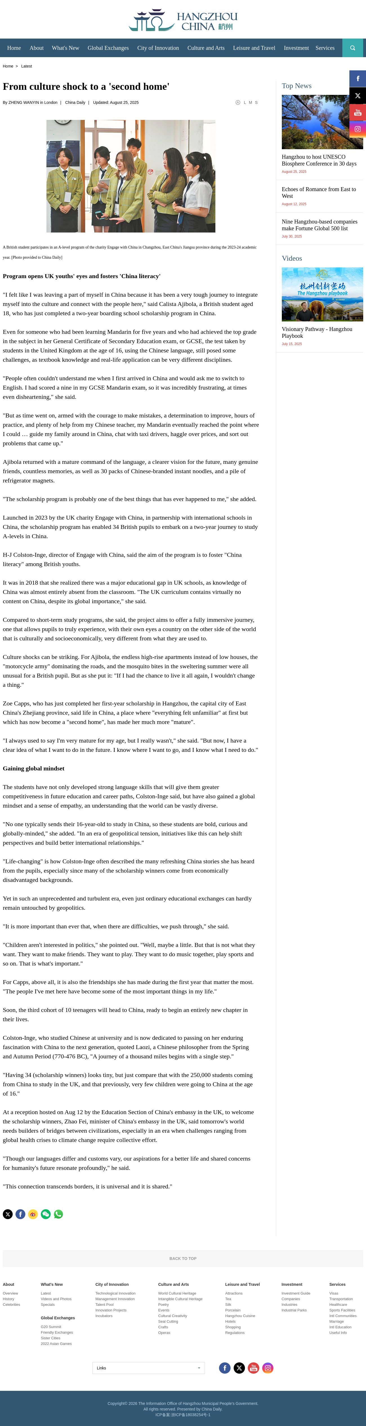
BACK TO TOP (183, 1258)
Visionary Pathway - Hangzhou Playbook (317, 332)
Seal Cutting (168, 1321)
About (8, 1284)
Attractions (233, 1293)
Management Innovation (115, 1299)
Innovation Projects (111, 1310)
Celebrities (11, 1304)
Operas (164, 1333)
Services (337, 1284)
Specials (48, 1304)
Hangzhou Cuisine (240, 1316)
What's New (52, 1284)
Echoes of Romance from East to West (319, 192)
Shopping (233, 1327)
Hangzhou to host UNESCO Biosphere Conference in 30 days (319, 160)
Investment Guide (296, 1293)
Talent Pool (104, 1304)
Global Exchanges (58, 1318)
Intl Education (340, 1327)
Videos (292, 258)
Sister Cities (50, 1338)
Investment (292, 1284)
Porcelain (232, 1310)
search (352, 48)
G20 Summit (51, 1327)
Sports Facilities (342, 1310)
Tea (228, 1299)
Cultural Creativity (172, 1316)
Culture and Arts (173, 1284)
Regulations (235, 1333)
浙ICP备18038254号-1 (191, 1414)
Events (163, 1310)
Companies (291, 1299)
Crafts (163, 1327)
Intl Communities (343, 1316)
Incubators (104, 1316)
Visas (333, 1293)
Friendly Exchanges (57, 1332)
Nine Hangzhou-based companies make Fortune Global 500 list (320, 224)
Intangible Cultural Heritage (180, 1299)
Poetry (163, 1304)
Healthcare (338, 1304)
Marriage (336, 1321)
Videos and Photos (56, 1299)
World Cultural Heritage (177, 1293)
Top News (297, 86)
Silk (228, 1304)
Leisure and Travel (242, 1284)
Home (8, 66)
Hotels (230, 1321)
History (8, 1299)
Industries (289, 1304)
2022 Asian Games (56, 1344)
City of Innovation (112, 1284)
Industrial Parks (294, 1310)
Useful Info (338, 1333)
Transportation (341, 1299)
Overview (10, 1293)
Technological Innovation (115, 1293)
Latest (46, 1293)
